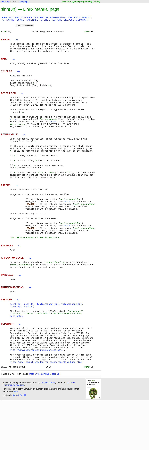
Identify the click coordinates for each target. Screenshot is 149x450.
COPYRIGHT (82, 20)
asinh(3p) (15, 340)
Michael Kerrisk (48, 431)
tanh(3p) (29, 343)
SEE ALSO (69, 20)
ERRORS (72, 17)
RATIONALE (32, 20)
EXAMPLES (84, 17)
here (15, 440)
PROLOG (6, 17)
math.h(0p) (16, 355)
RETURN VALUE (58, 17)
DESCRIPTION (41, 17)
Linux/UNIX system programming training (80, 1)
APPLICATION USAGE (13, 20)
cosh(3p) (29, 340)
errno (13, 130)
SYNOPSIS (26, 17)
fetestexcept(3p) (71, 340)
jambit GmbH (19, 444)
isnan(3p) (15, 343)
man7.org (5, 1)
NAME (16, 17)
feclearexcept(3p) (48, 340)
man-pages (24, 1)
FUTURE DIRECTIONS (51, 20)
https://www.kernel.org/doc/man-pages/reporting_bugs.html (46, 409)
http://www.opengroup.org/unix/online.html (36, 394)
